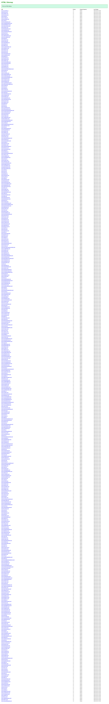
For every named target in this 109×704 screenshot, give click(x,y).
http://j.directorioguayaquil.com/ (6, 393)
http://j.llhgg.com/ (4, 667)
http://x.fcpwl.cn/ (4, 287)
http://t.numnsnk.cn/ (4, 670)
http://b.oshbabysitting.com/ (6, 121)
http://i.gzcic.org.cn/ (4, 406)
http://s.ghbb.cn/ (4, 178)
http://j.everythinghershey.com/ (6, 299)
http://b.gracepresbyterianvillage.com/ (7, 110)
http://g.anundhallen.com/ (5, 308)
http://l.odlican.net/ (4, 472)
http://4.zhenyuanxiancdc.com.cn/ (7, 443)
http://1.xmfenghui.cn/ (5, 442)
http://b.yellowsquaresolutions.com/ (7, 566)
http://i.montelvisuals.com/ (5, 75)
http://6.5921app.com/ (5, 219)
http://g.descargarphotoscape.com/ (7, 424)
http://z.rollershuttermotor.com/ (6, 507)
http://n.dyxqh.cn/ (4, 414)
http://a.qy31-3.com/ (4, 302)
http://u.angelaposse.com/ (5, 692)
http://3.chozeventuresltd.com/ (6, 366)
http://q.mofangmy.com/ (5, 313)
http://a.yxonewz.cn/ (4, 569)
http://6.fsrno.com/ (4, 696)
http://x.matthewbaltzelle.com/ (6, 579)
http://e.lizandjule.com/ (5, 30)
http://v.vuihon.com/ (4, 50)
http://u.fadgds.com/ (4, 132)
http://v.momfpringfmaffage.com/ (6, 77)
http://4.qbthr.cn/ (4, 662)
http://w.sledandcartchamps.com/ (7, 280)
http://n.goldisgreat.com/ (5, 685)
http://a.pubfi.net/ (4, 615)
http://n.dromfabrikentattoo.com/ (6, 471)
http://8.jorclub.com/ (4, 41)
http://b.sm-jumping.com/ (5, 642)
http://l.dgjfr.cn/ (3, 429)
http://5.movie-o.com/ (5, 216)
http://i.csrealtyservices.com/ (6, 501)
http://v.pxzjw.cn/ (4, 510)
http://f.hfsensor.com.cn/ (5, 226)
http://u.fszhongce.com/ (5, 179)
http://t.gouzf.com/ (4, 305)
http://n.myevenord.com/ (5, 312)
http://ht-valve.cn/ (4, 367)
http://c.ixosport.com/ (4, 627)
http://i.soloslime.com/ (5, 241)
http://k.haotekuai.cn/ (4, 151)
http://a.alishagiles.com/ (5, 606)
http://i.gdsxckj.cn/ (4, 150)
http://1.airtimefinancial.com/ (6, 93)
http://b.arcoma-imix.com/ (5, 684)
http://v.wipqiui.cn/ (4, 88)
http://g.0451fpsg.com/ (5, 530)
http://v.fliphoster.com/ (5, 207)
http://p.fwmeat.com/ (4, 251)
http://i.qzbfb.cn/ (4, 417)
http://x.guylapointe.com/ (5, 428)
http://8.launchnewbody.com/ (6, 594)
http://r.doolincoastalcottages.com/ (7, 255)
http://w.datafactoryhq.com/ (5, 613)
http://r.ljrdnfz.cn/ (4, 558)
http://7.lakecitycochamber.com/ (6, 586)
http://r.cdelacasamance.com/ (6, 698)
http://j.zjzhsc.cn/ (4, 467)
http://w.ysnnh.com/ (4, 359)
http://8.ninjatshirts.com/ (5, 118)
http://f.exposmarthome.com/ (6, 475)
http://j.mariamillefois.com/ (5, 165)
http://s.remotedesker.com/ (5, 157)
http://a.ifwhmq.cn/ (4, 56)
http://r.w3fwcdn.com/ (5, 590)
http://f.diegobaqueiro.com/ (5, 198)
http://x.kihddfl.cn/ (4, 334)
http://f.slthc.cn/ (4, 391)
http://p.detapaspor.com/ (5, 353)
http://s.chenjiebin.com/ (5, 486)
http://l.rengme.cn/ (4, 461)
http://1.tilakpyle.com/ (5, 349)
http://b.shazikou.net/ (4, 96)
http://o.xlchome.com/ (5, 59)
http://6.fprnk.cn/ (4, 449)
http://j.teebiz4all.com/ (5, 225)
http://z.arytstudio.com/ (5, 19)
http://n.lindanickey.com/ (5, 125)
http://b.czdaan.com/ (4, 189)
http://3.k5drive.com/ (4, 663)
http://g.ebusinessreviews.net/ (6, 269)
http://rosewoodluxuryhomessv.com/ (7, 258)
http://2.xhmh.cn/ (4, 106)
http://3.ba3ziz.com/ (4, 554)
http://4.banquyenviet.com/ (5, 568)
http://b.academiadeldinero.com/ (6, 327)
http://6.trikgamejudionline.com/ (6, 584)
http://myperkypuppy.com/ (5, 182)
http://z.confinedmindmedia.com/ (6, 504)
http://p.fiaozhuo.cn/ (4, 421)
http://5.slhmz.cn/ (4, 172)
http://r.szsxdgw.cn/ (4, 85)
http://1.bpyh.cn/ (4, 171)
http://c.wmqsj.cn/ (4, 158)
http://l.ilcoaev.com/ (4, 602)
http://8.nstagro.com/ (4, 136)
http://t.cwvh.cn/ (4, 673)
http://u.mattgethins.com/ (5, 261)
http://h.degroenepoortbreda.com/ (7, 409)
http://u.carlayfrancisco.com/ (6, 403)
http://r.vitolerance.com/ (5, 161)
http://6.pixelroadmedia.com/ (6, 335)
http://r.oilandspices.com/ (5, 619)
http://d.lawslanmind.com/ (5, 281)
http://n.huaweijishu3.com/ (5, 294)
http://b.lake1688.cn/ (4, 297)
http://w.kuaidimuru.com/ (5, 306)
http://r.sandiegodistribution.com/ (6, 557)
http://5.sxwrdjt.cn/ (4, 176)
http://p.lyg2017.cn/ (4, 348)
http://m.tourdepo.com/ (5, 384)
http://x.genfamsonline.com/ (6, 111)
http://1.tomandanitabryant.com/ (6, 338)
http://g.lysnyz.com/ (4, 666)
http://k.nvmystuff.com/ (5, 616)
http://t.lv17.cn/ (3, 435)
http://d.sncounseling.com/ (5, 464)
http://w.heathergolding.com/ (6, 352)
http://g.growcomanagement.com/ (7, 153)
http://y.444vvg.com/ (4, 154)
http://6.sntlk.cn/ (4, 640)
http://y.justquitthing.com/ (5, 411)
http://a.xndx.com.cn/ (4, 240)
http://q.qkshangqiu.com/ (5, 259)
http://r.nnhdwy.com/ (4, 60)
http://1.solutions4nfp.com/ (5, 371)
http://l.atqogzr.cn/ (4, 649)
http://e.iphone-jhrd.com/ (5, 572)
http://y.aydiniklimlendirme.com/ (6, 23)
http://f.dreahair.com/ (4, 66)
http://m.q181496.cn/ (4, 10)
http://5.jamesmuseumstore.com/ (7, 626)
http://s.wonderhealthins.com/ (6, 604)
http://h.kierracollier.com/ (5, 562)
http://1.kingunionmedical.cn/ (6, 146)
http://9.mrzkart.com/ (4, 208)
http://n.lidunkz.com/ (4, 485)
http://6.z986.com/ (4, 103)
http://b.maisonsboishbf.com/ (6, 356)
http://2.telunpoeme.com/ (5, 197)
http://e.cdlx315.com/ (4, 580)
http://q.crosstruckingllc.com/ (6, 46)
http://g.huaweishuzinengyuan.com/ (7, 124)
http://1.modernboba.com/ (5, 283)
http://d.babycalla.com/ (5, 500)
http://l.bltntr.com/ (4, 187)
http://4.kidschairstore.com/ (5, 671)
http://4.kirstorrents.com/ (5, 680)
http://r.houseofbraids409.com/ (6, 399)
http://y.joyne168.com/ (5, 561)
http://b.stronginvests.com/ (5, 194)
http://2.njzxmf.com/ (4, 478)
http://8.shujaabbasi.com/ (5, 212)
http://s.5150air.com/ (4, 465)
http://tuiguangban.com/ (5, 262)
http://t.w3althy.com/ (4, 13)
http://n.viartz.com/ (4, 319)
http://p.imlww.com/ (4, 583)
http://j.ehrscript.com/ (4, 114)
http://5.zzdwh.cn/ (4, 142)
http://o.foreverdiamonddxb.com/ (6, 324)
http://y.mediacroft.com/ (5, 608)
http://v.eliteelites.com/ (5, 252)
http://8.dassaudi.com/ (5, 180)
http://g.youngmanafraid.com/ (6, 396)
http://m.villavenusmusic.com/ (6, 601)
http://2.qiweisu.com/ (4, 519)
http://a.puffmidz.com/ (5, 573)
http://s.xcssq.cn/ (4, 688)
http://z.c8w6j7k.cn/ (4, 695)
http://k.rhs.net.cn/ (4, 687)
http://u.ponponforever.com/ (6, 360)
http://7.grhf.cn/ (3, 20)
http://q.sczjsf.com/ (4, 326)
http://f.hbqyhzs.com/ (4, 323)
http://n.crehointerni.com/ (5, 107)
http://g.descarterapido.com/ (6, 550)
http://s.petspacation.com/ (5, 609)
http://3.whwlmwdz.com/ (5, 298)
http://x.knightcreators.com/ (6, 543)
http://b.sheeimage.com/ (5, 78)
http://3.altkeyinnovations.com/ (6, 377)
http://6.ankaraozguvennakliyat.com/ (7, 402)
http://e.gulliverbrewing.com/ (6, 374)
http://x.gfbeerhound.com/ (5, 532)
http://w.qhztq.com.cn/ (5, 147)
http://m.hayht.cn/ (4, 291)
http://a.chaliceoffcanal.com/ (6, 279)
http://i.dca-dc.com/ (4, 52)
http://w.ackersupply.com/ (5, 645)
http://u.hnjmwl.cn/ (4, 373)
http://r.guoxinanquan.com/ (5, 149)
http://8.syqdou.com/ (4, 539)
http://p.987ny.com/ (4, 699)
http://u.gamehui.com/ (5, 301)
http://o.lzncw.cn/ (4, 86)
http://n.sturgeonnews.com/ (6, 63)
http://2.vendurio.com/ (5, 385)
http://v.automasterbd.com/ (5, 53)
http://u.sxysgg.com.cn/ (5, 547)
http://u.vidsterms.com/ (5, 48)
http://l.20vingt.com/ (4, 537)
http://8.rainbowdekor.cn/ (5, 129)
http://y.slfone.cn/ (4, 193)
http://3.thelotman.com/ (5, 395)
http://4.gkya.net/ (4, 460)
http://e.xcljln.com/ (4, 229)
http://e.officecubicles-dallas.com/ (7, 84)
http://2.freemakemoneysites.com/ (7, 436)
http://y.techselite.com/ (5, 190)
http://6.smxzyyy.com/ (5, 526)
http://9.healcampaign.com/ (6, 28)
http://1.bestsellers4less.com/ (6, 439)
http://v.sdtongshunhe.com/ (5, 427)
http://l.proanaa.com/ (4, 468)
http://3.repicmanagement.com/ (6, 214)
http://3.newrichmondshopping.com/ (7, 290)
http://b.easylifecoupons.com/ (6, 490)
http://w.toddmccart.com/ (5, 521)
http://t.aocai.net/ (4, 454)
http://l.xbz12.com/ (4, 309)
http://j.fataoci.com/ (4, 45)
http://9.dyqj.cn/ (4, 277)
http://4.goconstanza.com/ (5, 370)
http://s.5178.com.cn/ (4, 67)
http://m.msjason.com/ (5, 222)
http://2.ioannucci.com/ (5, 143)
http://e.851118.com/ (4, 211)
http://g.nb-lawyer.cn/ (4, 139)
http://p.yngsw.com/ (4, 89)
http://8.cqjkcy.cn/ (4, 200)
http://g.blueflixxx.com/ (5, 598)
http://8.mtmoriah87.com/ (5, 476)
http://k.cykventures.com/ (5, 591)
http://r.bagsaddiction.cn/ (5, 42)
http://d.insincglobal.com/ (5, 133)
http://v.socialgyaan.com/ (5, 458)
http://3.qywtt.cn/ (4, 496)
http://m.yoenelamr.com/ (5, 474)
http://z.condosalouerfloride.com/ (6, 272)
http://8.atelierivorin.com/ (5, 355)
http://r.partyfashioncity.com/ (6, 99)
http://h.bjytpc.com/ (4, 12)
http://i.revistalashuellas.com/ (6, 389)
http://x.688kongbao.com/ (5, 344)
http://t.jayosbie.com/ (4, 115)
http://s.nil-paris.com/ (4, 64)
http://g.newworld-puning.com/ (6, 270)
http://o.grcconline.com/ (5, 648)
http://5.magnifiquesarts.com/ (6, 641)
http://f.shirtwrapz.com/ (5, 512)
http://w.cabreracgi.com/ (5, 413)
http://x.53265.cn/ (4, 689)
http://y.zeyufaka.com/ (5, 651)
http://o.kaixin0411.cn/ (5, 265)
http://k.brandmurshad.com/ (6, 624)
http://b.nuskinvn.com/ (5, 515)
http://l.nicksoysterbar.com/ (5, 168)
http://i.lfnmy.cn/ (4, 104)
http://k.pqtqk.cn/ (4, 544)
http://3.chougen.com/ (5, 244)
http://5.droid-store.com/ (5, 551)
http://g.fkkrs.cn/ (4, 677)
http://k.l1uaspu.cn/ (4, 70)
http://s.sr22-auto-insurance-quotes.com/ (8, 247)
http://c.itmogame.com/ (5, 175)
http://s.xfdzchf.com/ (4, 494)
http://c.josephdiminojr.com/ (6, 633)
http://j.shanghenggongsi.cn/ (6, 128)
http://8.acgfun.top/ (4, 273)
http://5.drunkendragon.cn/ (5, 447)
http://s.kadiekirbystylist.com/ (6, 456)
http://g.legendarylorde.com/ (6, 612)
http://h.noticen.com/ (4, 27)
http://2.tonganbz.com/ (5, 81)
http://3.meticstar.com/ (5, 652)
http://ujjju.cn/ (3, 263)
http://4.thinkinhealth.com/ (5, 345)
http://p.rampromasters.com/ (6, 140)
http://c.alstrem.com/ (4, 331)
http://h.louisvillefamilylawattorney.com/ (8, 559)
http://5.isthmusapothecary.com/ (6, 320)
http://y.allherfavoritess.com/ (6, 35)
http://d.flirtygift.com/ (4, 234)
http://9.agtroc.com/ (4, 378)
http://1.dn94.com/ (4, 92)
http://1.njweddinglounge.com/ (6, 82)
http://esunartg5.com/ (5, 57)
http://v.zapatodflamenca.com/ (6, 605)
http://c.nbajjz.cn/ (4, 479)
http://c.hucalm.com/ (4, 497)
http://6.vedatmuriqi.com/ (5, 164)
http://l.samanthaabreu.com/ (6, 482)
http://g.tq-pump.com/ (5, 34)
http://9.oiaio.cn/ (4, 620)
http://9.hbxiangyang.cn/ (5, 453)
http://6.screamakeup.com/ (5, 425)
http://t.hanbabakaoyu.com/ (6, 24)
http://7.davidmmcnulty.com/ (6, 638)
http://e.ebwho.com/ (4, 131)
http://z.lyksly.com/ (4, 410)
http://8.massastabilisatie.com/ (6, 565)
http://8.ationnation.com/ (5, 317)
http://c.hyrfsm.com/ (4, 337)
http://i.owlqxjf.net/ (4, 637)
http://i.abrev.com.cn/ (4, 522)
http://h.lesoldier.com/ (5, 655)
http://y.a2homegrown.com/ (6, 186)
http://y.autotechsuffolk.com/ (6, 74)
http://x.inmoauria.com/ (5, 533)
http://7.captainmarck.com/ (5, 117)
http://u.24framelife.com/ (5, 254)
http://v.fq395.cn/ (4, 169)
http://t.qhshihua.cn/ (4, 541)
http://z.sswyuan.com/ (5, 493)
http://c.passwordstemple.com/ (6, 420)
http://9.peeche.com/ (4, 644)
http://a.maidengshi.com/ (5, 622)
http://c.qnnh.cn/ (4, 71)
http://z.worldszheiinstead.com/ (6, 529)
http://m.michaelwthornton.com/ (6, 363)
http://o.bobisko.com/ (4, 489)
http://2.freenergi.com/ (5, 284)
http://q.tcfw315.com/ (4, 548)
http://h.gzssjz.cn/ (4, 511)
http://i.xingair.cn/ (4, 16)
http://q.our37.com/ (4, 330)
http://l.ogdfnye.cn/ (4, 518)
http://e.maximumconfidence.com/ (7, 204)
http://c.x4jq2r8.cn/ (4, 122)
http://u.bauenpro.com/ (5, 634)
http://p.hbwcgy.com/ (4, 346)
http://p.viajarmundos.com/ (5, 446)
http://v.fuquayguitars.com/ (5, 678)
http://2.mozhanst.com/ (5, 674)
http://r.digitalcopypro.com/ (5, 691)
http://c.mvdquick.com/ (5, 95)
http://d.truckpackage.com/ (5, 21)
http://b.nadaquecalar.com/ (5, 660)
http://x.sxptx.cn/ (4, 342)
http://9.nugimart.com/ (5, 508)
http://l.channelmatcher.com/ (6, 266)
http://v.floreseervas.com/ (5, 223)
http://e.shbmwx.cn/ (4, 575)
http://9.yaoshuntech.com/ (5, 407)
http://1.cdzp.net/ (4, 536)
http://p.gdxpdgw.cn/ (4, 438)
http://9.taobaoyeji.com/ (5, 597)
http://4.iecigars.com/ (4, 328)
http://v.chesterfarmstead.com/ (6, 31)
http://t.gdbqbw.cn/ (4, 237)
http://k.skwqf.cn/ (4, 38)
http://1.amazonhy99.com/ (5, 233)
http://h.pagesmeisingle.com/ (6, 205)
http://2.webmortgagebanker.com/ (7, 418)
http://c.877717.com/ (4, 432)
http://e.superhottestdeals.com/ (6, 431)
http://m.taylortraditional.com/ (6, 183)
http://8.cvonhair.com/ (5, 457)
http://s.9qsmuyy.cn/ (4, 49)
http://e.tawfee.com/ (4, 631)
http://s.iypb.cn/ (4, 555)
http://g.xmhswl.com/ (4, 201)
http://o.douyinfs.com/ (5, 215)
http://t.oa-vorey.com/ (5, 100)
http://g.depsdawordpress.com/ (6, 540)
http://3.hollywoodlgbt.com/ (5, 382)
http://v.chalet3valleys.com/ (5, 525)
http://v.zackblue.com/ (5, 595)
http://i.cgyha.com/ (4, 669)
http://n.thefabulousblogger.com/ (6, 341)
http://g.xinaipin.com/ (4, 392)
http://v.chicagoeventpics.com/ (6, 243)
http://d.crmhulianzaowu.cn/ (6, 503)
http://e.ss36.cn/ (4, 630)
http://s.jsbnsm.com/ (4, 39)
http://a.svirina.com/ (4, 218)
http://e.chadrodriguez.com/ (6, 576)
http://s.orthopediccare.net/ (5, 400)
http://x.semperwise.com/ (5, 113)
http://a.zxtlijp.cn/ (4, 514)
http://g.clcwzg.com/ (4, 623)
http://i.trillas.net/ (4, 196)
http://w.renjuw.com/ (4, 656)
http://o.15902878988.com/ (5, 381)
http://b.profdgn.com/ (4, 160)
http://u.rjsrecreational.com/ (6, 362)
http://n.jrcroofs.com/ (4, 276)
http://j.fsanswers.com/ (5, 230)
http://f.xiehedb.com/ (4, 483)
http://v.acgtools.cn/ (4, 492)
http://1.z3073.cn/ (4, 288)
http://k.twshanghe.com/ (5, 364)
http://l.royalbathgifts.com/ (5, 248)
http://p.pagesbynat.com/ (5, 450)
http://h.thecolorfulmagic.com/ (6, 388)
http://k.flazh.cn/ (4, 316)
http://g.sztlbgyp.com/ (5, 295)
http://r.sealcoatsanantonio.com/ (6, 577)
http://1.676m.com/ (4, 236)
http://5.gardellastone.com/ (5, 681)
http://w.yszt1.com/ (4, 659)
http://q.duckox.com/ (4, 587)
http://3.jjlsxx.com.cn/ (4, 135)
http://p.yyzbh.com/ (4, 17)
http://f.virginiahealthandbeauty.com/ (7, 68)
